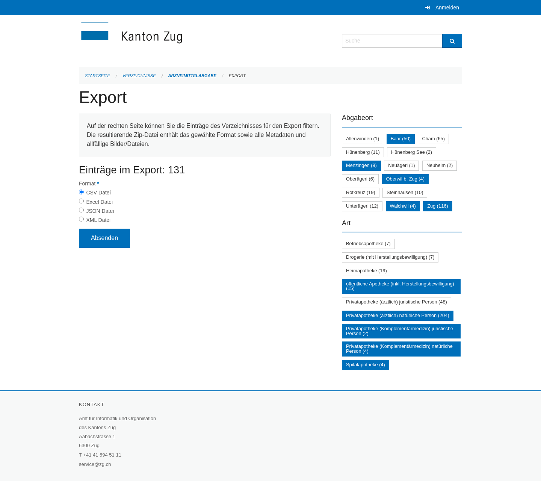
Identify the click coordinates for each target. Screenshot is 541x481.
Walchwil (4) (403, 206)
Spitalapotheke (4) (365, 364)
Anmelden (447, 8)
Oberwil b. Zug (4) (405, 179)
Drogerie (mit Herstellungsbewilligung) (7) (390, 257)
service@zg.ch (95, 464)
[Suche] (452, 41)
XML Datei (98, 220)
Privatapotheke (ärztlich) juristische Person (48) (396, 302)
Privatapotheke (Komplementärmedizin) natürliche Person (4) (399, 348)
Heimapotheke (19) (366, 270)
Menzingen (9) (361, 165)
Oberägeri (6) (360, 179)
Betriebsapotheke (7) (368, 243)
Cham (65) (433, 138)
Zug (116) (437, 206)
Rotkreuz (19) (360, 192)
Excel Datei (99, 202)
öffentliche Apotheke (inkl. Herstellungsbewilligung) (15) (400, 286)
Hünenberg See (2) (411, 152)
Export (237, 75)
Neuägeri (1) (401, 165)
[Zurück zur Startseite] (176, 40)
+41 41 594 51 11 (102, 455)
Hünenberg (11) (363, 152)
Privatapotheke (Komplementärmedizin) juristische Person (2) (399, 331)
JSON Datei (100, 211)
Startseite (97, 75)
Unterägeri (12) (362, 206)
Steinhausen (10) (405, 192)
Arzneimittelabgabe (192, 75)
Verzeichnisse (139, 75)
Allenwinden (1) (362, 138)
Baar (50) (401, 138)
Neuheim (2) (439, 165)
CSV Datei (98, 193)
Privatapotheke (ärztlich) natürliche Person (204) (397, 315)
